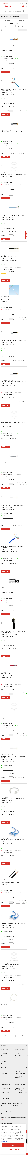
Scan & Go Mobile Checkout (20, 1085)
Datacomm (4, 1073)
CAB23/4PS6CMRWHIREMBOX (8, 421)
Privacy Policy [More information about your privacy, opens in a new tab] (4, 1141)
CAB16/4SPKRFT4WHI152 (7, 380)
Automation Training (7, 1095)
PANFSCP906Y (4, 879)
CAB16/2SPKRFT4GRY (6, 130)
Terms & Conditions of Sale (21, 1056)
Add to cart (5, 72)
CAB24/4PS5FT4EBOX (6, 545)
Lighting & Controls (20, 1071)
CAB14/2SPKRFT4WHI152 (7, 754)
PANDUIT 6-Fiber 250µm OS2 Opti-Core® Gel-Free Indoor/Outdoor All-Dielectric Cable (13, 881)
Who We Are (4, 1049)
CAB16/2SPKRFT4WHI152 (7, 504)
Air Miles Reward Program (20, 1050)
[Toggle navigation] (2, 6)
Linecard (17, 1053)
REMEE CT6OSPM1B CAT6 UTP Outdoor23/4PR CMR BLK (14, 174)
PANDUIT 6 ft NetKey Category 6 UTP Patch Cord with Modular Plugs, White (14, 1006)
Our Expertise (14, 1067)
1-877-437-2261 (6, 1)
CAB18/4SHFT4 (4, 672)
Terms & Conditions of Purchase (7, 1060)
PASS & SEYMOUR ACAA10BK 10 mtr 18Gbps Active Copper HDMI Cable (13, 632)
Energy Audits (5, 1092)
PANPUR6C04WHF (5, 296)
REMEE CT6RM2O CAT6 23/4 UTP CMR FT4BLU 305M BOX (13, 47)
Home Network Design (21, 1092)
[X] (24, 1126)
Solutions (14, 1081)
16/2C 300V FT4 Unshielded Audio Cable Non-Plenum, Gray (12, 132)
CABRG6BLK (4, 255)
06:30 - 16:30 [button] (23, 3)
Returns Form (19, 1060)
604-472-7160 (14, 1106)
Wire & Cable (4, 1076)
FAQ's (2, 1064)
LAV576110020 (4, 838)
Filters (7, 20)
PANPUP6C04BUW (5, 88)
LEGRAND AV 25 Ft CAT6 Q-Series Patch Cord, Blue (13, 923)
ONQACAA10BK (4, 630)
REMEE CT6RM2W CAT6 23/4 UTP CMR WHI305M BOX (13, 422)
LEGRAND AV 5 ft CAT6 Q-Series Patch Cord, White (13, 798)
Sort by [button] (20, 20)
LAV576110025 (4, 922)
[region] (13, 1139)
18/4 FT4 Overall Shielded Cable (9, 673)
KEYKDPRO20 (4, 587)
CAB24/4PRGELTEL (5, 713)
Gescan (14, 1046)
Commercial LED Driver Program (19, 1089)
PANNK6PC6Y (4, 1004)
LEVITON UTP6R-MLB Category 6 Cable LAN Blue (12, 215)
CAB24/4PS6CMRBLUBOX (7, 214)
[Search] (14, 11)
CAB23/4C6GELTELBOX (6, 173)
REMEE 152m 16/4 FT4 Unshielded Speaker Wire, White (14, 381)
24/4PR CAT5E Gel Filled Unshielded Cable (11, 715)
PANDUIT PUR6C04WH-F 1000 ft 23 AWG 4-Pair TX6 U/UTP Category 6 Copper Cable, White (13, 298)
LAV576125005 (4, 797)
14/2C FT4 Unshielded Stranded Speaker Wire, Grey (13, 340)
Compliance (4, 1053)
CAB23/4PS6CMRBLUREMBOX (8, 45)
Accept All (13, 1145)
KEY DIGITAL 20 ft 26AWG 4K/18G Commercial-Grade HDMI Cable (13, 589)
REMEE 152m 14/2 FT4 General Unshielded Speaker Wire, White (13, 757)
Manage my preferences (13, 1149)
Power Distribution (20, 1073)
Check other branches (8, 61)
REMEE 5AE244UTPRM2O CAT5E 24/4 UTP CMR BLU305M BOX (12, 547)
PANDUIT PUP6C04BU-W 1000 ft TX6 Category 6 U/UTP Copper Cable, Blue (14, 90)
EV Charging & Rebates (19, 1076)
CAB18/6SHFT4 (4, 462)
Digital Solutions (5, 1084)
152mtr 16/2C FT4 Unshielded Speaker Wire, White (13, 505)
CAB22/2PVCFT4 (5, 963)
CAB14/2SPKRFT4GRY (6, 339)
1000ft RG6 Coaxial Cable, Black (8, 256)
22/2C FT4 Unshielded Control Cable (10, 964)
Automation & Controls (7, 1071)
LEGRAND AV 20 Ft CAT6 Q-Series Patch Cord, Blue (13, 839)
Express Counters (6, 1088)
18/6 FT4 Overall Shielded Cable (9, 464)
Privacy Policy (5, 1056)
